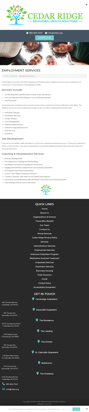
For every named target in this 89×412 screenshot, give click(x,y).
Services (13, 76)
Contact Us (44, 38)
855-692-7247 (35, 33)
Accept (76, 409)
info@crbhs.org (55, 33)
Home (5, 76)
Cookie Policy (65, 409)
